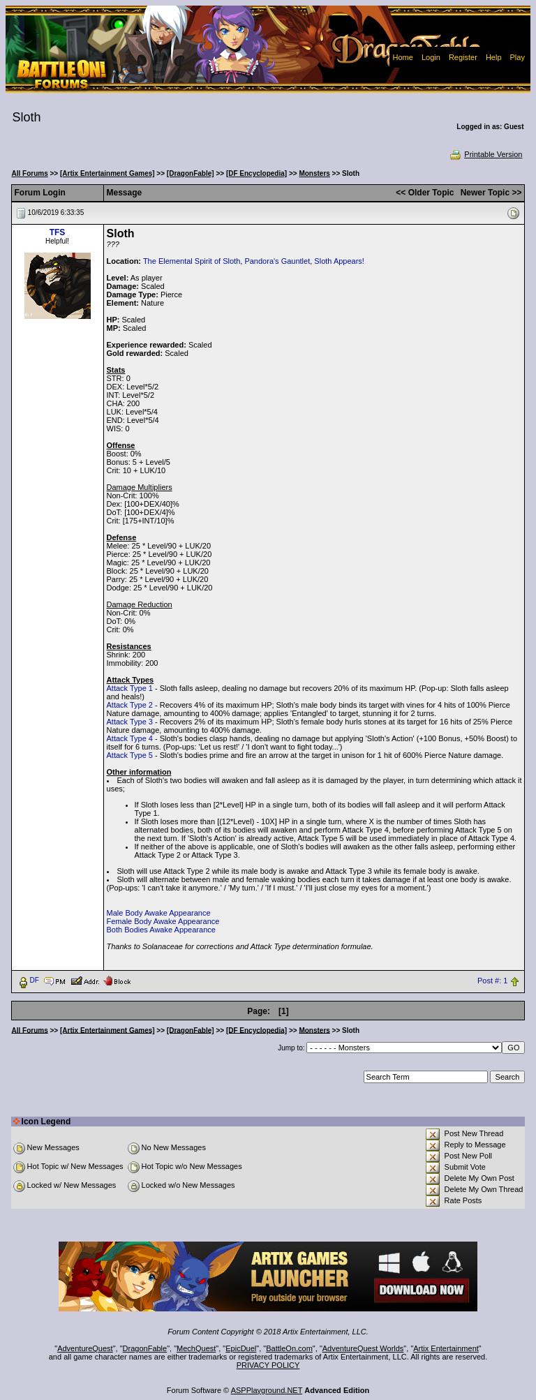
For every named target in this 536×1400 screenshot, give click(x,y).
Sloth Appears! (339, 261)
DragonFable (145, 1348)
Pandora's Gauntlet (277, 261)
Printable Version (485, 154)
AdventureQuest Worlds (363, 1348)
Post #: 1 (492, 980)
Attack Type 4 (130, 738)
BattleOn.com (289, 1348)
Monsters (314, 173)
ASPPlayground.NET (267, 1390)
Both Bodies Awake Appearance (161, 929)
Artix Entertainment (446, 1348)
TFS (58, 232)
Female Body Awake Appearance (163, 921)
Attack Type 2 (130, 705)
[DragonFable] (190, 173)
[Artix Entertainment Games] (107, 173)
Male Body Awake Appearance (159, 913)
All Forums (30, 173)
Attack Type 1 (130, 688)
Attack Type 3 (130, 721)
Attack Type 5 (130, 755)
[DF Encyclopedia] (256, 173)
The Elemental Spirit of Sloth (191, 261)
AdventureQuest (85, 1348)
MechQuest (196, 1348)
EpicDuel (240, 1348)
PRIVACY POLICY (268, 1365)
